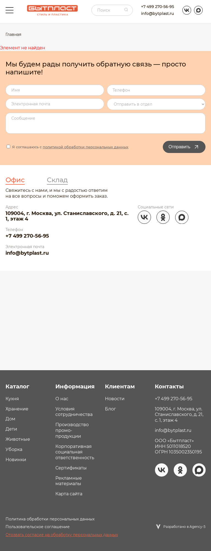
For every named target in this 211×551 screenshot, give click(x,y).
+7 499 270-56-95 (157, 6)
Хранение (17, 409)
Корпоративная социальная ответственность (74, 452)
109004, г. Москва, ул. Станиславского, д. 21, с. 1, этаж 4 (67, 216)
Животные (18, 439)
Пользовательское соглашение (38, 526)
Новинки (16, 459)
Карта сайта (68, 493)
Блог (110, 409)
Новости (115, 398)
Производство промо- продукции (72, 430)
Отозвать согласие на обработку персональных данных (62, 535)
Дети (11, 429)
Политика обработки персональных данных (50, 519)
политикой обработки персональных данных (85, 147)
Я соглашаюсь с (67, 147)
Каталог (17, 386)
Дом (10, 418)
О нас (61, 398)
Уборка (14, 449)
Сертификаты (71, 468)
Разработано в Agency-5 (184, 527)
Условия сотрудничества (74, 411)
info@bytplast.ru (157, 13)
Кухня (12, 398)
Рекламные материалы (68, 481)
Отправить (184, 147)
